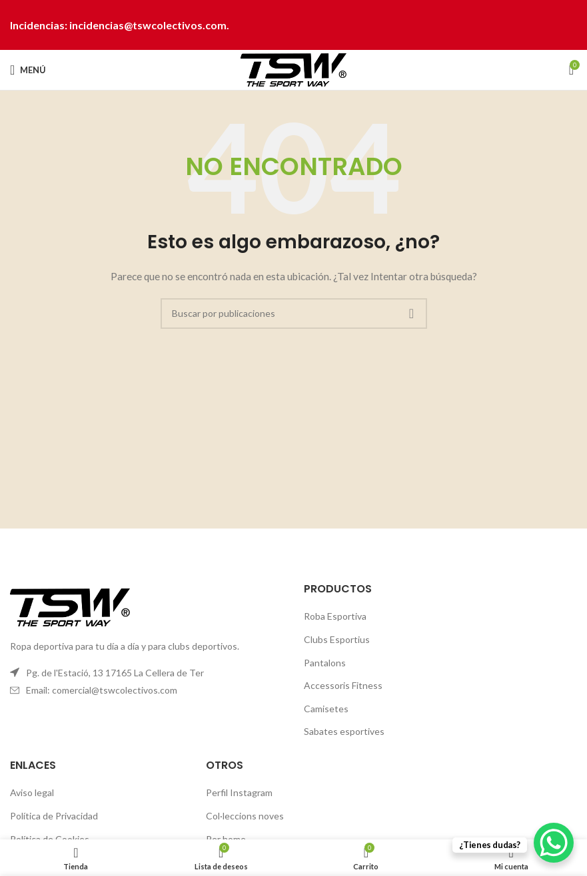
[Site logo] (293, 69)
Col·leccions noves (245, 815)
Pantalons (325, 662)
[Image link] (70, 606)
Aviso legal (32, 792)
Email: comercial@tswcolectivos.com (101, 690)
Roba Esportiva (335, 616)
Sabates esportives (344, 731)
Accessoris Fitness (343, 685)
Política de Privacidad (54, 815)
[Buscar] (294, 313)
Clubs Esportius (337, 639)
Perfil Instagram (239, 792)
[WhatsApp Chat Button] (554, 843)
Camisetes (326, 708)
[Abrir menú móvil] (28, 70)
